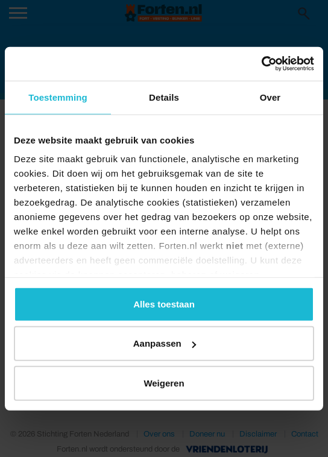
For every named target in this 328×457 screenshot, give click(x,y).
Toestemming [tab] (57, 97)
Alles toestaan (164, 303)
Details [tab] (164, 97)
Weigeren (164, 382)
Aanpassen (164, 343)
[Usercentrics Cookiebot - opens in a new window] (261, 64)
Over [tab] (270, 97)
